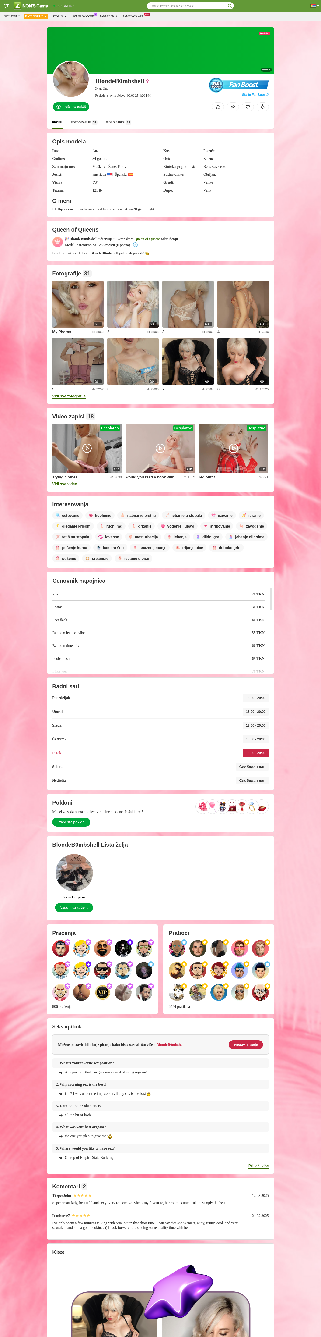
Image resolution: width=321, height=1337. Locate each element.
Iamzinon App (134, 16)
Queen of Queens (147, 239)
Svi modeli (12, 16)
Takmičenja (108, 16)
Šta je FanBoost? (255, 94)
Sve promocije (84, 16)
